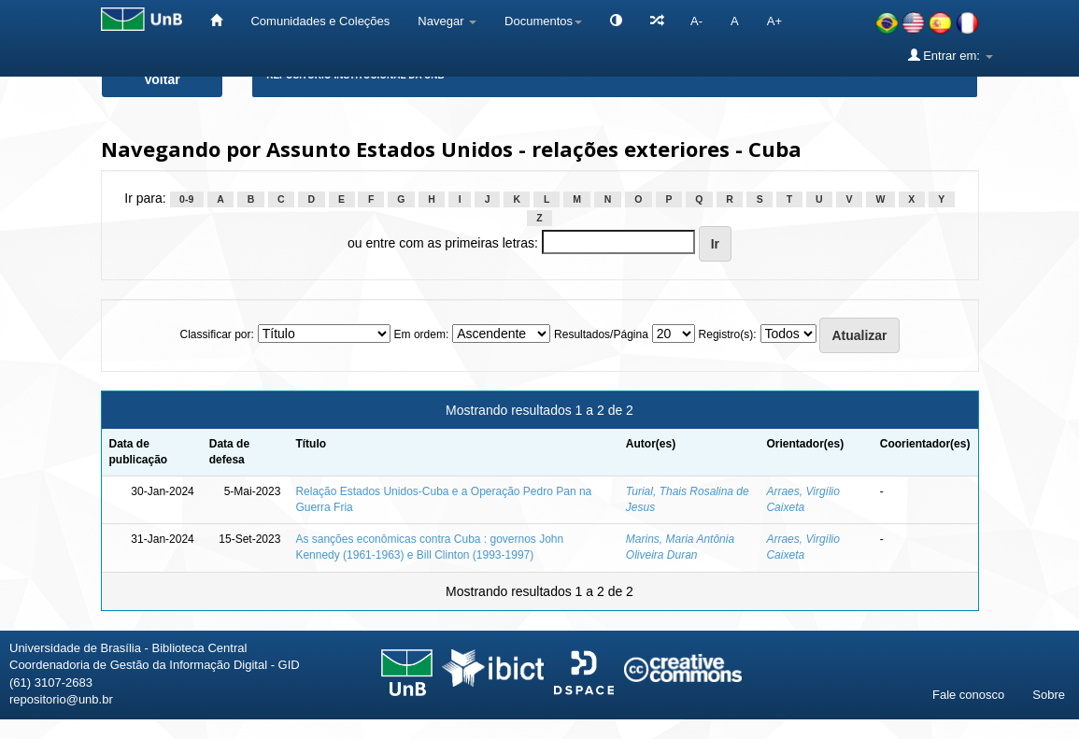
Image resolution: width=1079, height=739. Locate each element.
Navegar (447, 21)
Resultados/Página (601, 334)
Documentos (543, 21)
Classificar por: (216, 334)
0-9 (186, 199)
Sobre (1048, 695)
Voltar (162, 79)
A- (696, 21)
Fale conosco (968, 695)
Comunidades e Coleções (320, 21)
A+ (774, 21)
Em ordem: (421, 334)
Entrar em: (950, 55)
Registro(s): (728, 334)
